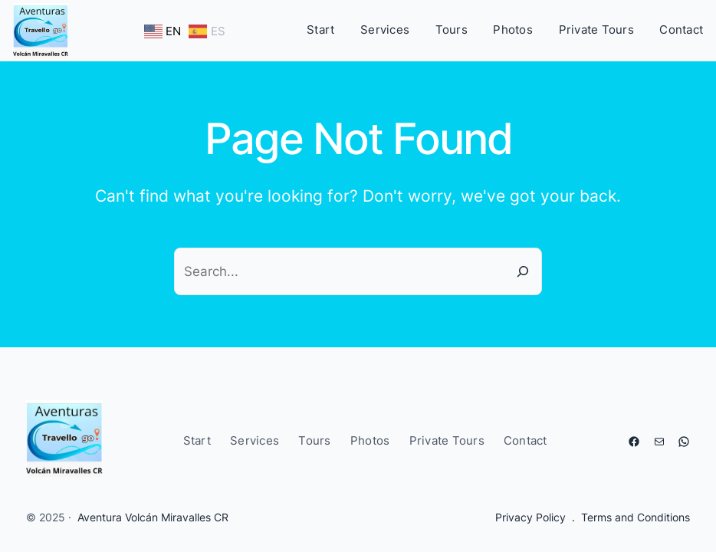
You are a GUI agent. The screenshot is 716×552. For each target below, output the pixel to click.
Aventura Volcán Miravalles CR (152, 517)
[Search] (522, 271)
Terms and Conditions (635, 517)
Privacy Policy (530, 517)
